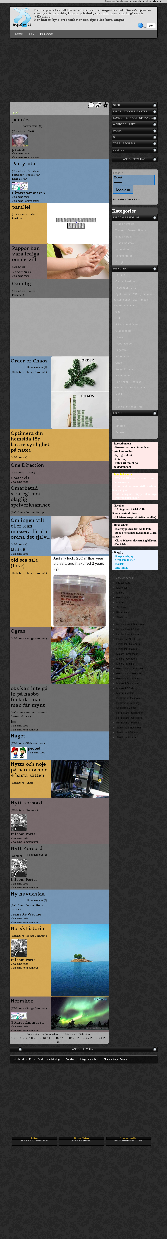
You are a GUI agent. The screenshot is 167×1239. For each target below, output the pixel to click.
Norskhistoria (27, 928)
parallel (21, 207)
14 (48, 1037)
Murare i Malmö (125, 693)
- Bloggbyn (118, 552)
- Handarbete (120, 525)
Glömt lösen (133, 199)
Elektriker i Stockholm (128, 639)
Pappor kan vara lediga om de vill (26, 253)
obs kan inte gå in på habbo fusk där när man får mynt (29, 697)
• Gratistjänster (123, 331)
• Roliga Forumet (124, 369)
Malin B (18, 549)
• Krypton (119, 426)
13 (44, 1037)
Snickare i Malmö (126, 707)
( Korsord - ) (18, 855)
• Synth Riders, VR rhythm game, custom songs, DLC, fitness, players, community (134, 300)
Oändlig (21, 283)
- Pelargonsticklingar (125, 497)
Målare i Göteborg (126, 658)
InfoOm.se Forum (126, 217)
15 (52, 1037)
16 (57, 1037)
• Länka (118, 337)
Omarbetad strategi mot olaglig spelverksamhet (30, 496)
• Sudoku (119, 432)
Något (18, 736)
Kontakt (19, 34)
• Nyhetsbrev (122, 249)
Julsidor (120, 149)
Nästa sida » (70, 1034)
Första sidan (34, 1034)
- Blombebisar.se (122, 474)
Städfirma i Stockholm (129, 727)
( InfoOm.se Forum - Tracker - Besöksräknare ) (29, 714)
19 (70, 1037)
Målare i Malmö (125, 663)
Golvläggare (123, 597)
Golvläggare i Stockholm (130, 668)
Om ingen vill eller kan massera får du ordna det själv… (30, 529)
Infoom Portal (24, 834)
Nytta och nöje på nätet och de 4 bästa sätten (29, 769)
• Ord (117, 318)
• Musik (118, 394)
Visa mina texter (21, 153)
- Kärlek (118, 563)
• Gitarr (118, 311)
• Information (122, 356)
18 (65, 1037)
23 (78, 1037)
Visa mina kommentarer (25, 157)
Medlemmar (46, 34)
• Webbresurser (123, 343)
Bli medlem (119, 199)
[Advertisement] (84, 69)
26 (91, 1037)
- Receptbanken (121, 443)
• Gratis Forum (123, 236)
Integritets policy (89, 1059)
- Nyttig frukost (122, 455)
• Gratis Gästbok (124, 243)
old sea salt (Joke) (24, 562)
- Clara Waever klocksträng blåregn (134, 540)
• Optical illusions (125, 281)
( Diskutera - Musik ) (23, 472)
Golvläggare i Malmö (128, 678)
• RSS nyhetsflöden (126, 324)
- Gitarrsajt (119, 459)
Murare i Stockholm (127, 683)
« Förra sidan (50, 1034)
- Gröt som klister (123, 559)
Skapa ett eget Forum (115, 1059)
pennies (21, 120)
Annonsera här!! (135, 159)
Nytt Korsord (27, 848)
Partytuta (23, 163)
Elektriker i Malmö (126, 648)
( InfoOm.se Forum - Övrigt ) (28, 512)
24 (83, 1037)
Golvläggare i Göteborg (129, 673)
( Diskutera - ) (20, 266)
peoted (34, 748)
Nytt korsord (26, 803)
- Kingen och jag (122, 556)
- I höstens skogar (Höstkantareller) (134, 517)
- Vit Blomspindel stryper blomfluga (134, 494)
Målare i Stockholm (127, 653)
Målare (120, 592)
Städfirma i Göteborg (128, 732)
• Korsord (119, 419)
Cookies (70, 1059)
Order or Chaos (29, 361)
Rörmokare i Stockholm (129, 712)
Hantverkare (123, 582)
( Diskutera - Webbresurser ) (28, 743)
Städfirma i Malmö (126, 737)
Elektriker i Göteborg (128, 643)
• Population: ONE (125, 287)
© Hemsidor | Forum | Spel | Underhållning (37, 1059)
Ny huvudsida (28, 894)
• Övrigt (118, 262)
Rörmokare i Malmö (127, 722)
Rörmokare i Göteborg (129, 717)
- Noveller (118, 505)
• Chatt (118, 362)
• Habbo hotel (122, 375)
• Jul (116, 400)
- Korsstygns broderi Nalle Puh (131, 528)
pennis (18, 149)
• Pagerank (120, 350)
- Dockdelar (120, 544)
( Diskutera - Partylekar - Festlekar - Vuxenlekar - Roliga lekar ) (27, 174)
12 (39, 1037)
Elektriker (121, 587)
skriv (31, 34)
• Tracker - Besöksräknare (130, 230)
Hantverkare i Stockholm (130, 624)
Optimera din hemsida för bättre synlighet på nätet (30, 441)
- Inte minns (120, 567)
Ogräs (18, 631)
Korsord (120, 413)
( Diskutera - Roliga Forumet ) (23, 292)
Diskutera (121, 268)
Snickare (121, 607)
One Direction (27, 465)
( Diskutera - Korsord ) (24, 810)
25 (87, 1037)
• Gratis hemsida (124, 224)
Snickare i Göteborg (127, 703)
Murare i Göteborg (126, 688)
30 (58, 1041)
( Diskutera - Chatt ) (24, 131)
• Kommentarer (123, 255)
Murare (120, 602)
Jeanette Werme (26, 914)
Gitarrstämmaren (28, 193)
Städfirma (121, 617)
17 (61, 1037)
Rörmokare (122, 612)
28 (100, 1037)
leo (13, 721)
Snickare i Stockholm (128, 698)
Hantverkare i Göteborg (129, 629)
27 (96, 1037)
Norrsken (22, 1001)
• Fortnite (119, 275)
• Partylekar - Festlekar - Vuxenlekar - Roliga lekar (129, 385)
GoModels (20, 478)
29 (104, 1037)
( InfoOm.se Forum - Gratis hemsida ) (27, 907)
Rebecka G (21, 272)
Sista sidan (85, 1034)
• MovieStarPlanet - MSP (129, 406)
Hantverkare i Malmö (128, 634)
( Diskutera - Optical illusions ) (24, 216)
